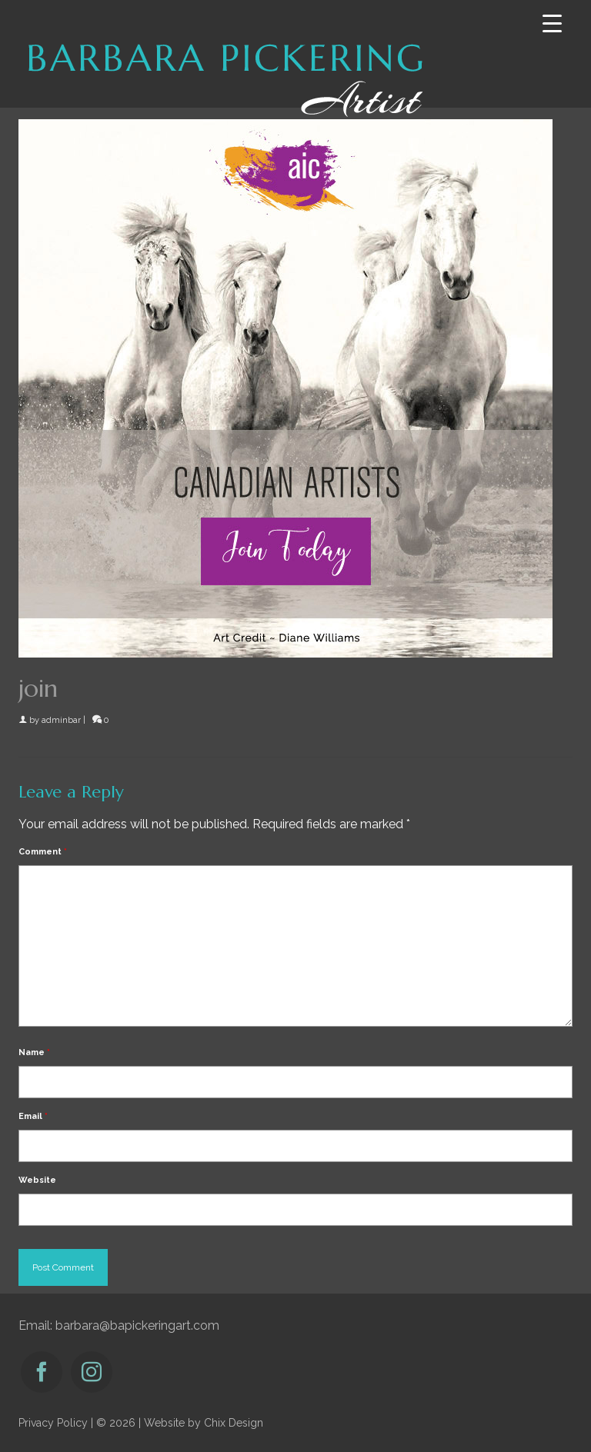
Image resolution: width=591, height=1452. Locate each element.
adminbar (61, 720)
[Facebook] (41, 1372)
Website (37, 1180)
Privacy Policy (53, 1423)
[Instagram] (91, 1372)
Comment (42, 852)
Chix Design (233, 1423)
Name (34, 1052)
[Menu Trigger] (552, 23)
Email (33, 1116)
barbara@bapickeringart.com (137, 1325)
